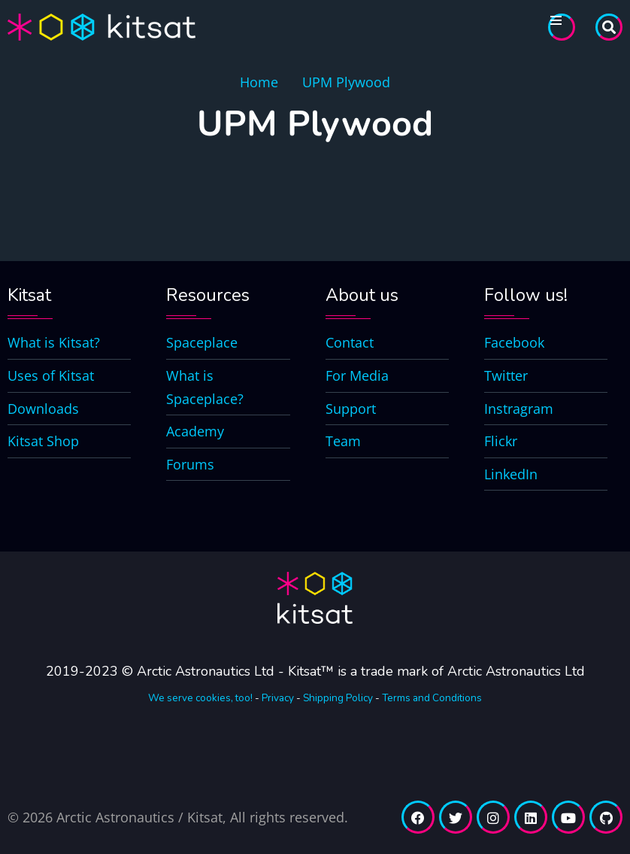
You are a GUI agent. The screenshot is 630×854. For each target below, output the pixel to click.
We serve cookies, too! (200, 698)
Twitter (506, 375)
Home (259, 82)
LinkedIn (511, 474)
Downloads (43, 409)
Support (351, 409)
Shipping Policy (338, 698)
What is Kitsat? (54, 342)
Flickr (500, 441)
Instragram (518, 409)
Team (343, 441)
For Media (357, 375)
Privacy (278, 698)
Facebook (514, 342)
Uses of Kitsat (51, 375)
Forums (190, 464)
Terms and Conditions (432, 698)
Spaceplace (202, 342)
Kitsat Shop (43, 441)
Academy (195, 431)
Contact (350, 342)
